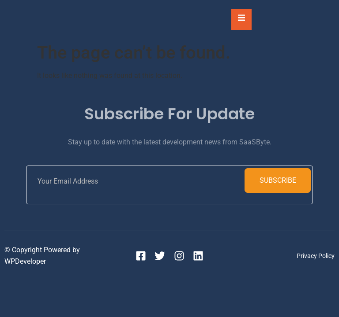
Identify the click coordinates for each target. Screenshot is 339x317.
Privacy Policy (316, 255)
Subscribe (278, 180)
